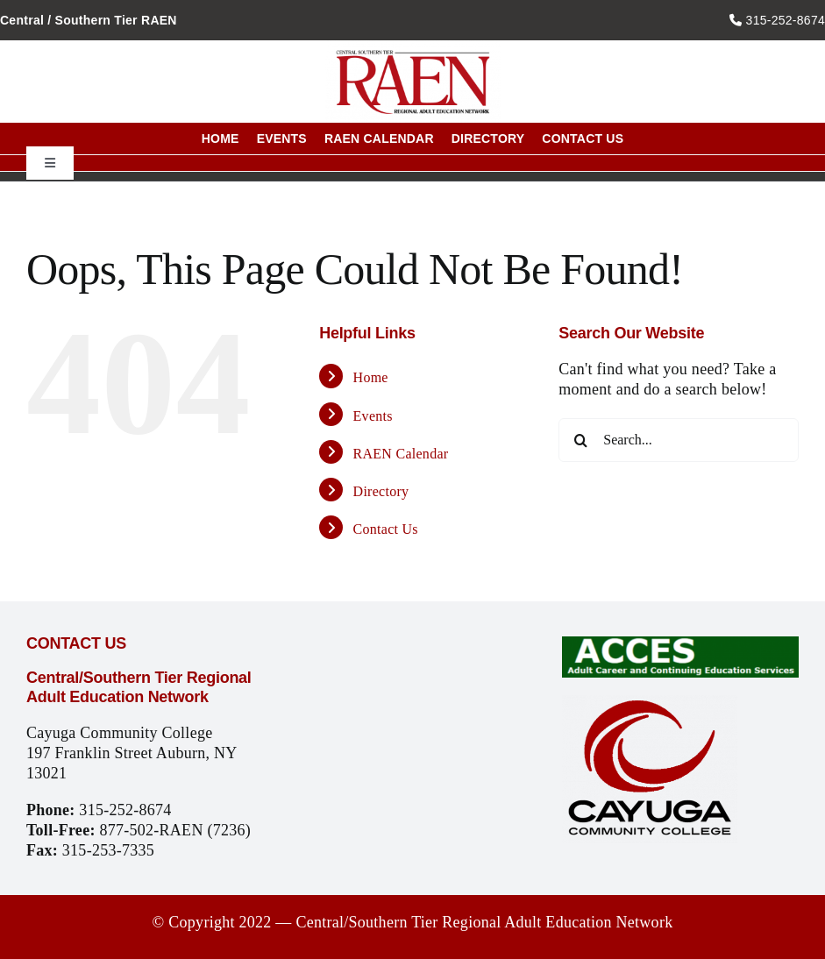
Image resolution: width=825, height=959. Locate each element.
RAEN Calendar (401, 453)
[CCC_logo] (649, 703)
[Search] (580, 440)
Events (373, 415)
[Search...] (678, 440)
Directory (381, 491)
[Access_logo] (680, 644)
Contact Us (385, 529)
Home (370, 377)
